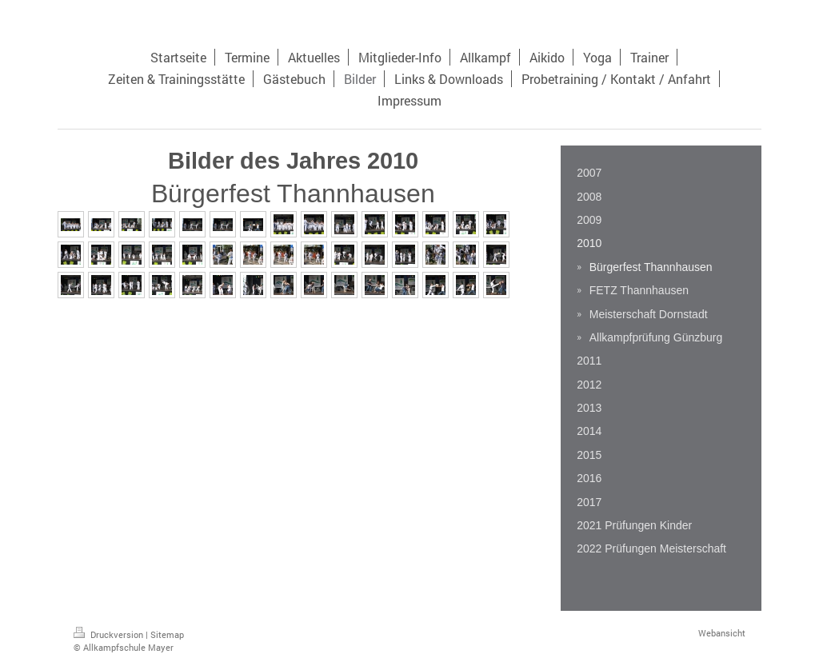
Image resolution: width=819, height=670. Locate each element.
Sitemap (167, 634)
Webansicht (721, 633)
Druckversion (110, 634)
